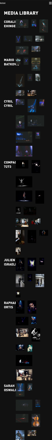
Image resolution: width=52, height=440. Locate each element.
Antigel (2, 3)
